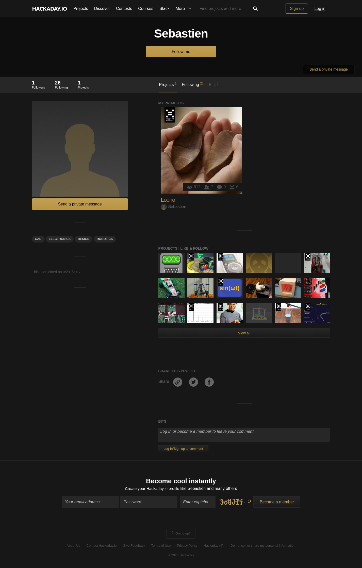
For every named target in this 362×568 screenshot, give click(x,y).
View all (244, 333)
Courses (145, 8)
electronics (60, 239)
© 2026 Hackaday (181, 556)
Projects (80, 8)
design (83, 239)
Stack (164, 8)
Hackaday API (214, 546)
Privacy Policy (187, 546)
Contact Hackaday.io (102, 546)
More (185, 9)
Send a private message (328, 69)
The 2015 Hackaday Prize (220, 307)
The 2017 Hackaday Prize (169, 115)
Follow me (181, 51)
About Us (73, 546)
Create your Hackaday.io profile (152, 489)
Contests (124, 8)
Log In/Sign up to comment (183, 449)
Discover (102, 8)
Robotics (105, 239)
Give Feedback (134, 546)
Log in (319, 8)
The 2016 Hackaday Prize (191, 257)
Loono (168, 200)
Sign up (297, 8)
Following (192, 84)
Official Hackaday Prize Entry (220, 257)
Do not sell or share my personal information (263, 546)
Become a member (277, 502)
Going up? (180, 534)
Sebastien (173, 206)
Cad (38, 239)
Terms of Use (161, 546)
